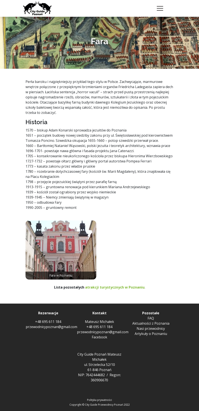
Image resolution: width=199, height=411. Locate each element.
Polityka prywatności (99, 400)
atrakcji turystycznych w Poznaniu (115, 287)
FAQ (151, 318)
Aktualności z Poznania (150, 323)
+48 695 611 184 (48, 321)
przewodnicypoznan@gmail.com (51, 326)
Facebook (99, 337)
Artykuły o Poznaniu (151, 333)
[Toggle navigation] (160, 8)
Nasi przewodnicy (151, 328)
